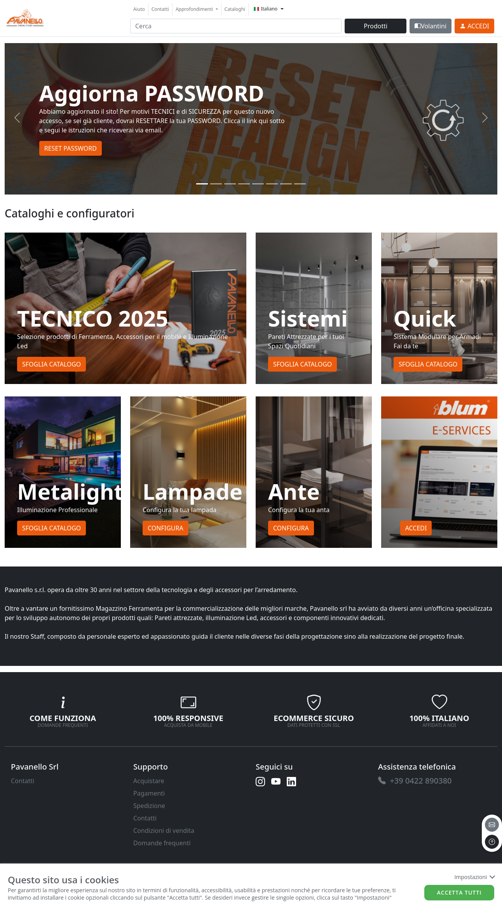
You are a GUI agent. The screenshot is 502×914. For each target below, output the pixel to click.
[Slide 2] (230, 183)
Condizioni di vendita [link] (163, 830)
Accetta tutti (459, 892)
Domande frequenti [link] (162, 843)
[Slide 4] (258, 183)
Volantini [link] (430, 26)
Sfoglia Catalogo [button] (51, 364)
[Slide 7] (300, 183)
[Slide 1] (216, 183)
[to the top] (492, 842)
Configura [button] (165, 528)
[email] (492, 825)
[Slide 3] (244, 183)
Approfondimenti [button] (195, 9)
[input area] (236, 26)
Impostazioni (474, 877)
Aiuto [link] (139, 9)
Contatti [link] (160, 9)
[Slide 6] (286, 183)
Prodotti (375, 26)
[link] (25, 17)
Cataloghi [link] (235, 9)
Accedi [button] (416, 528)
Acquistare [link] (148, 781)
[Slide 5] (272, 183)
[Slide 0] (202, 183)
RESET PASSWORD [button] (70, 148)
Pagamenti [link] (149, 793)
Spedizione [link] (149, 805)
